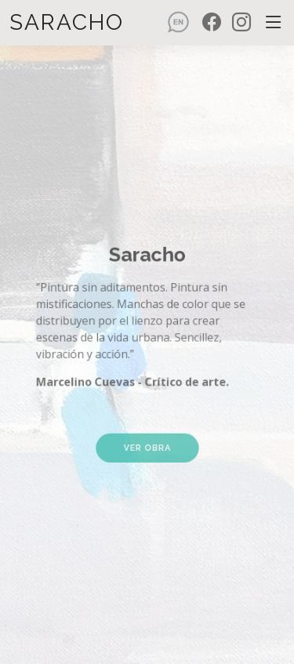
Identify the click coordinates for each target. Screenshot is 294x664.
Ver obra (147, 429)
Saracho (66, 22)
